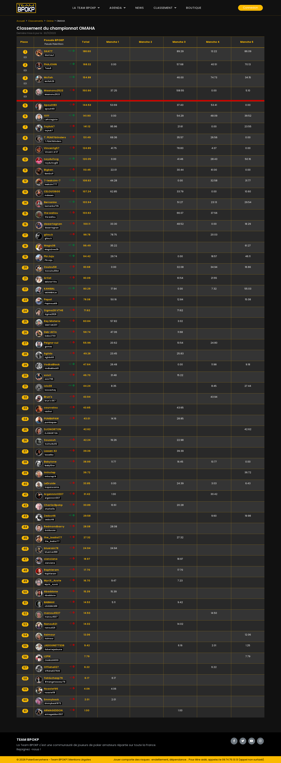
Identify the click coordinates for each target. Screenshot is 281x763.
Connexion (250, 8)
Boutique (193, 8)
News (139, 8)
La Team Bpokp (86, 8)
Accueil (21, 20)
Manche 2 (145, 42)
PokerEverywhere (37, 759)
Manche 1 (112, 42)
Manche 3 (179, 42)
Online (49, 20)
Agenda (117, 8)
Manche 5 (246, 42)
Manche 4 (213, 42)
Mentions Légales (80, 759)
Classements (35, 20)
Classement (165, 8)
